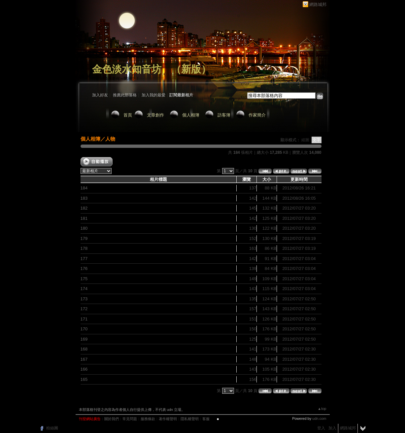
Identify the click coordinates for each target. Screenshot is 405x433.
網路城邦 (317, 4)
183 (84, 198)
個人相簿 (190, 115)
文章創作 (155, 115)
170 (84, 328)
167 (84, 359)
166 (84, 369)
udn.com (319, 418)
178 (84, 248)
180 (84, 228)
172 (84, 308)
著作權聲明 (168, 419)
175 (84, 278)
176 (84, 268)
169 (84, 339)
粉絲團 (52, 428)
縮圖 (305, 140)
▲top (322, 409)
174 (84, 288)
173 (84, 298)
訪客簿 (224, 115)
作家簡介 (257, 115)
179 (84, 238)
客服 (206, 419)
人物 (110, 139)
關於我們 (111, 419)
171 (84, 318)
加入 (332, 428)
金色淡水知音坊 (126, 69)
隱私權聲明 (190, 419)
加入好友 (100, 95)
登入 (321, 428)
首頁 (127, 115)
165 (84, 379)
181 (84, 218)
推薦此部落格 (125, 95)
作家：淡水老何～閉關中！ (116, 78)
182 (84, 208)
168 (84, 349)
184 (84, 187)
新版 (191, 69)
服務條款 (148, 419)
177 (84, 258)
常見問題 (129, 419)
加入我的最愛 (153, 95)
